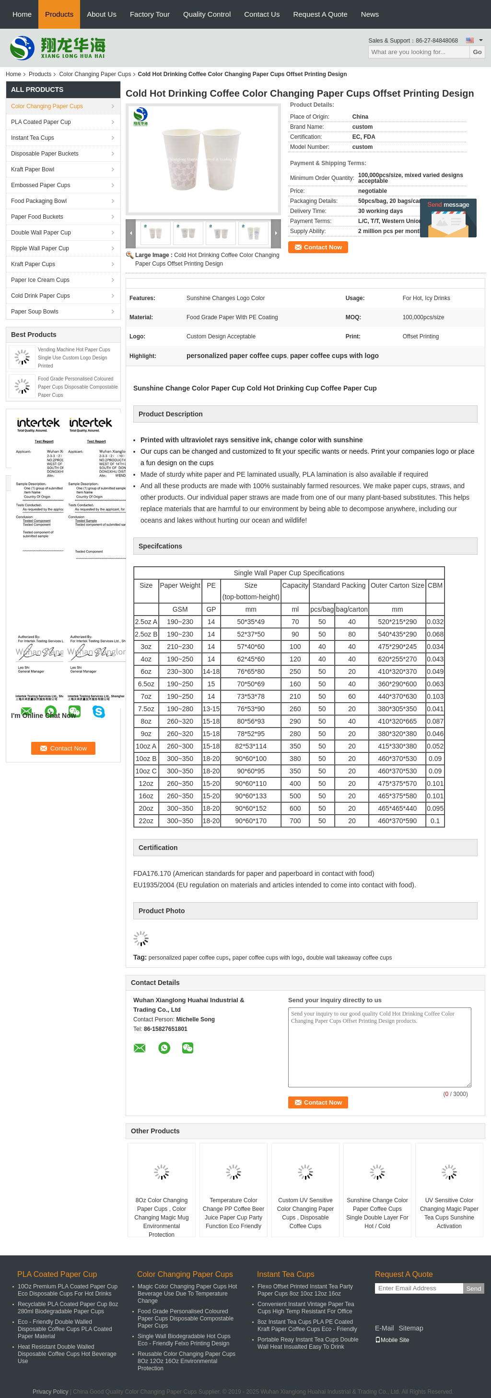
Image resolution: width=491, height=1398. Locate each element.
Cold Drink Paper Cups (40, 295)
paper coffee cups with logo (268, 957)
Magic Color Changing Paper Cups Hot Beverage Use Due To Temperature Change (187, 1293)
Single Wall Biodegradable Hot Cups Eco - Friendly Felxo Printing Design (184, 1340)
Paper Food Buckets (37, 216)
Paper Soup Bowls (34, 311)
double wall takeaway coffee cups (349, 957)
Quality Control (207, 14)
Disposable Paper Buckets (45, 153)
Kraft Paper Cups (33, 264)
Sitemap (410, 1328)
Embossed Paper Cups (40, 185)
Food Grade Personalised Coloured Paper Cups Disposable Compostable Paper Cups (78, 387)
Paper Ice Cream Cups (40, 280)
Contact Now (323, 247)
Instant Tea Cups (32, 137)
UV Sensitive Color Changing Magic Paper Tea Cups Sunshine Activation (449, 1213)
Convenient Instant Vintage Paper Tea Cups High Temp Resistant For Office (305, 1308)
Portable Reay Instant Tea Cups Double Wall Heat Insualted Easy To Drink (308, 1343)
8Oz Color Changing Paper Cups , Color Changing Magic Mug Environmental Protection (161, 1217)
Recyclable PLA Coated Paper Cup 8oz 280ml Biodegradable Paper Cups (68, 1308)
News (370, 14)
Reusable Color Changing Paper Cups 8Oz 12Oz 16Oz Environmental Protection (186, 1361)
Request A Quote (320, 14)
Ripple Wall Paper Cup (40, 248)
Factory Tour (150, 14)
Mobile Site (392, 1340)
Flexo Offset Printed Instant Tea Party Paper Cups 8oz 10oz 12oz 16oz (305, 1290)
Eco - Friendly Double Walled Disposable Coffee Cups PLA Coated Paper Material (65, 1329)
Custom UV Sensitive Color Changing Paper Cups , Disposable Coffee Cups (305, 1213)
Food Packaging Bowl (39, 201)
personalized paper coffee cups (189, 957)
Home (22, 14)
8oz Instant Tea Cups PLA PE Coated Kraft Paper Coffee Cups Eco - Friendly (307, 1325)
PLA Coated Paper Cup (41, 122)
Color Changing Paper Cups (95, 74)
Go (477, 52)
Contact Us (262, 14)
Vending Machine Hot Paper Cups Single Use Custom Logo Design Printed (74, 358)
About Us (102, 14)
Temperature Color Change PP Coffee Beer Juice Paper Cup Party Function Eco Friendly (233, 1213)
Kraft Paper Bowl (32, 169)
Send (473, 1288)
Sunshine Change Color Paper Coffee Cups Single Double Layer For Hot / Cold (377, 1213)
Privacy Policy (51, 1391)
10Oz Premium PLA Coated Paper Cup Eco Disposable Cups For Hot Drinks (67, 1290)
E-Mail (384, 1328)
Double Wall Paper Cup (41, 232)
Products (59, 14)
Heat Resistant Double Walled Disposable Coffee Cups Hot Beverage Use (67, 1353)
